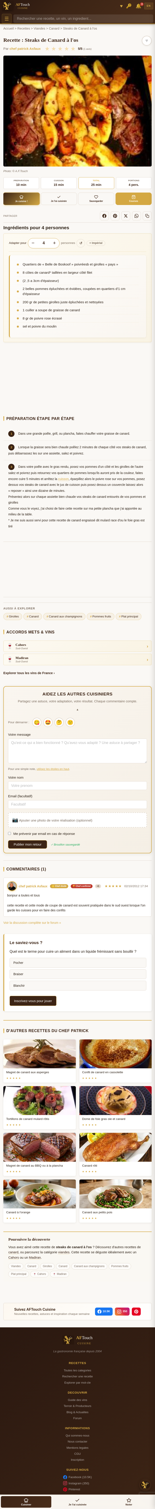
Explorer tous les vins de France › (29, 673)
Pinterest (71, 1489)
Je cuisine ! (21, 199)
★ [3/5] (60, 49)
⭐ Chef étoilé (59, 886)
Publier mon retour (27, 844)
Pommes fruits (100, 617)
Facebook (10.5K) (77, 1477)
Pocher (18, 962)
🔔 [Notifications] (139, 5)
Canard (54, 28)
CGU (77, 1453)
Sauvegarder (96, 199)
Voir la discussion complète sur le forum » (32, 922)
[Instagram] (122, 1312)
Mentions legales (77, 1447)
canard (13, 1252)
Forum (77, 1418)
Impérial (96, 243)
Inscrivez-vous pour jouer (33, 1001)
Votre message (19, 734)
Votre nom (15, 777)
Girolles (13, 617)
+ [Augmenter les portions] (54, 243)
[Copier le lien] (147, 215)
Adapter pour (18, 243)
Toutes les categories (77, 1370)
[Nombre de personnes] (44, 243)
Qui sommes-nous (77, 1435)
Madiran (35, 1257)
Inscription (77, 1459)
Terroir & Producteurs (77, 1406)
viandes (64, 1252)
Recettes (23, 28)
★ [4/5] (66, 49)
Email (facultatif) (20, 796)
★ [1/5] (47, 49)
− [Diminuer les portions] (32, 243)
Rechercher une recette (77, 1376)
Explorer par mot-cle (77, 1382)
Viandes (39, 28)
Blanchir (19, 985)
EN (149, 5)
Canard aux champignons (64, 617)
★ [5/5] (73, 49)
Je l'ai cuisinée (59, 199)
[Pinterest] (115, 215)
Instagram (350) (76, 1483)
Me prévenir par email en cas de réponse (41, 834)
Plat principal (128, 617)
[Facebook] (104, 215)
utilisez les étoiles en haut (53, 769)
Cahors (13, 1257)
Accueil (8, 28)
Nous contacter (77, 1441)
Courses (133, 199)
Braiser (18, 974)
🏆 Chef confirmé (81, 886)
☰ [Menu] (6, 19)
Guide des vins (77, 1400)
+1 (98, 886)
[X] (125, 215)
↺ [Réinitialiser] (80, 243)
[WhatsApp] (136, 215)
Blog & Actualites (77, 1412)
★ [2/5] (53, 49)
